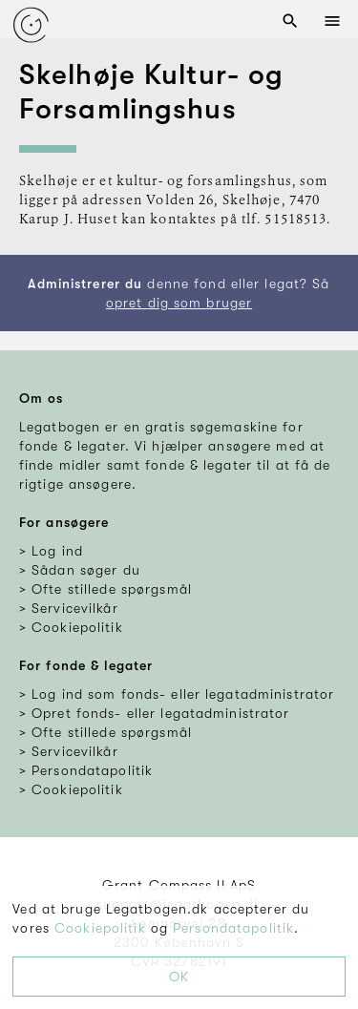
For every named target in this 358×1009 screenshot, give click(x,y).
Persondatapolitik (233, 927)
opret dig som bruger (179, 302)
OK (179, 976)
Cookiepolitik (100, 927)
